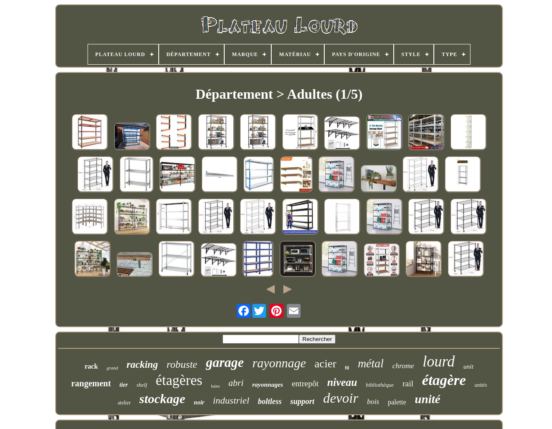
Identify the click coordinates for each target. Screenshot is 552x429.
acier (325, 363)
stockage (162, 398)
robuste (181, 364)
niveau (342, 382)
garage (225, 362)
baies (215, 386)
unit (469, 366)
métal (371, 363)
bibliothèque (380, 385)
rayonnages (267, 384)
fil (347, 367)
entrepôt (305, 383)
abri (236, 383)
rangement (91, 383)
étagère (444, 380)
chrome (403, 366)
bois (373, 402)
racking (142, 364)
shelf (142, 385)
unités (480, 385)
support (302, 401)
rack (91, 366)
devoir (340, 398)
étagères (179, 380)
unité (427, 399)
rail (407, 383)
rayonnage (279, 363)
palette (397, 402)
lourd (439, 361)
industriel (231, 400)
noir (199, 402)
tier (123, 385)
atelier (124, 403)
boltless (270, 401)
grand (112, 367)
